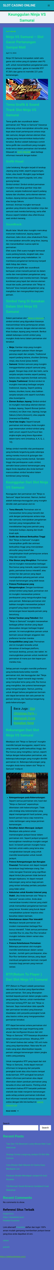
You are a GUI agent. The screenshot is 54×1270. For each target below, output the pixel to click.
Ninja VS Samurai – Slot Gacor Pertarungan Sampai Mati (24, 42)
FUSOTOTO (8, 1214)
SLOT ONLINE (11, 31)
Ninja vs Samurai (36, 318)
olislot (6, 1240)
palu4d (6, 1247)
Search (6, 1123)
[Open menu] (48, 5)
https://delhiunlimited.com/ (13, 1256)
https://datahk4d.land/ (13, 1217)
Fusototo (20, 1227)
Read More (12, 1111)
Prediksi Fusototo (11, 1220)
